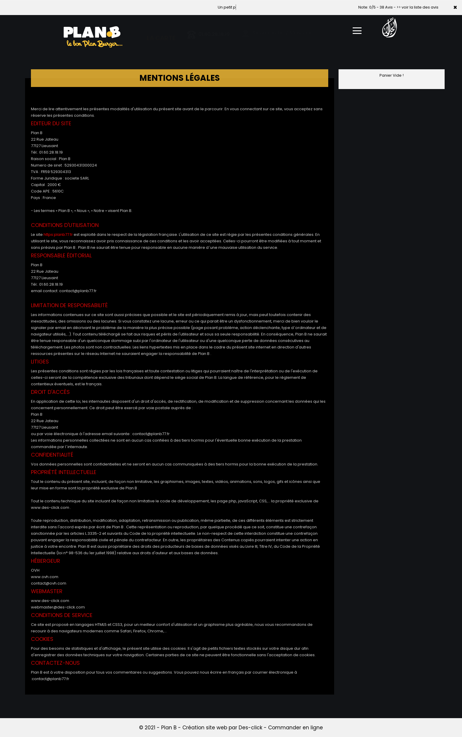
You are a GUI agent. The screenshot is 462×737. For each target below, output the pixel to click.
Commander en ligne (295, 727)
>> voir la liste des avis (417, 7)
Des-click (250, 727)
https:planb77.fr (58, 234)
